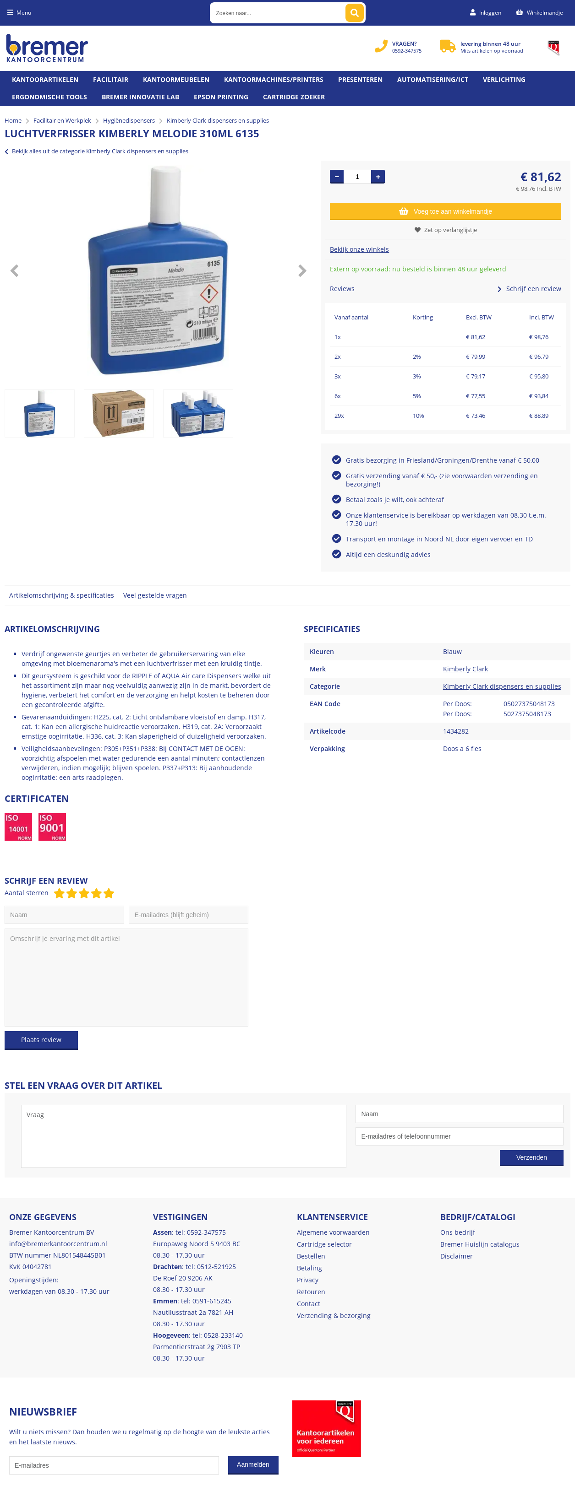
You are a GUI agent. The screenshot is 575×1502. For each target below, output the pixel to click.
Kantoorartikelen (45, 79)
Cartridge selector (324, 1244)
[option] (158, 270)
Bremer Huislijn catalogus (480, 1244)
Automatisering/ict (432, 79)
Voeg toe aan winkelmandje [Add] (445, 211)
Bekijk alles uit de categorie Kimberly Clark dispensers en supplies (96, 151)
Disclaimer (456, 1256)
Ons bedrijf (457, 1232)
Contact (308, 1303)
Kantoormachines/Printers (273, 79)
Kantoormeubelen (176, 79)
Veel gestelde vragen (155, 595)
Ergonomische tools (49, 96)
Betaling (309, 1268)
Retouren (311, 1291)
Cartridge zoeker (294, 96)
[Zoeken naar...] (354, 13)
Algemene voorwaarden (333, 1232)
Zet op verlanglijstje (446, 230)
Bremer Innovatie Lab (140, 96)
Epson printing (221, 96)
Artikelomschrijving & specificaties (61, 595)
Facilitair (110, 79)
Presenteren (360, 79)
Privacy (307, 1279)
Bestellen (311, 1256)
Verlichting (504, 79)
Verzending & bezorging (334, 1315)
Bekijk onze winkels (359, 249)
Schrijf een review (529, 288)
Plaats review (41, 1039)
